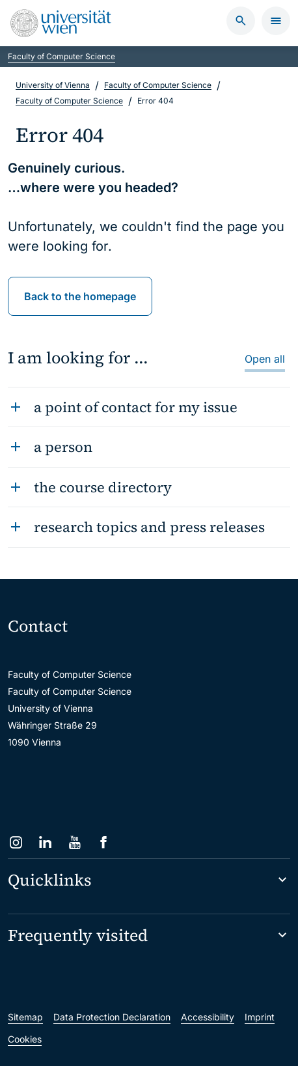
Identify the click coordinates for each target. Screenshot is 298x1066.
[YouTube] (74, 842)
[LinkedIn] (45, 842)
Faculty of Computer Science (61, 56)
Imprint (260, 1016)
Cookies (25, 1039)
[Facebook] (103, 842)
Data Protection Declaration (111, 1016)
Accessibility (207, 1016)
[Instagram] (16, 842)
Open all (265, 358)
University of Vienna (53, 85)
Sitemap (25, 1016)
